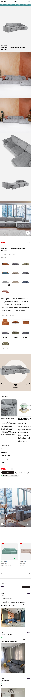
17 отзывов (16, 558)
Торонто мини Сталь (6, 565)
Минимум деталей (8, 524)
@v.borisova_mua (6, 634)
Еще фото (28, 232)
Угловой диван (4, 563)
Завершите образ (20, 392)
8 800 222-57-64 (26, 2)
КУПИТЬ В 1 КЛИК (22, 472)
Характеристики (11, 392)
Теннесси (22, 565)
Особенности (4, 392)
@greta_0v (5, 681)
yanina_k (4, 596)
